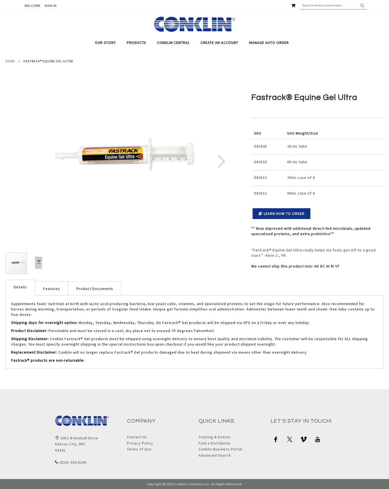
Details (20, 287)
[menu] (194, 42)
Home (10, 61)
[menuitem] (108, 42)
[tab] (194, 42)
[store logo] (194, 24)
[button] (221, 161)
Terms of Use (139, 449)
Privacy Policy (140, 443)
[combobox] (333, 5)
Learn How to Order (281, 213)
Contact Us (137, 437)
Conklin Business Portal (220, 449)
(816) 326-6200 (73, 462)
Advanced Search (215, 455)
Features (51, 288)
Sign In (51, 6)
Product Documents (94, 288)
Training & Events (215, 437)
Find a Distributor (215, 443)
